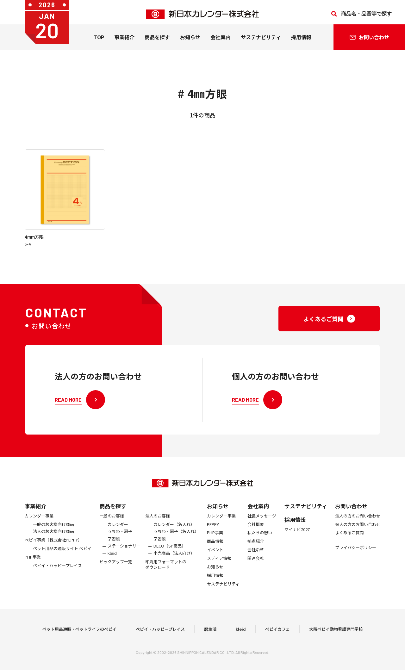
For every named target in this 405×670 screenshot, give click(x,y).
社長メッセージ (261, 520)
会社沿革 (255, 554)
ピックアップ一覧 (115, 566)
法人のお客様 (157, 520)
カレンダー (118, 528)
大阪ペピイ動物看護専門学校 (336, 631)
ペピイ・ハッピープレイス (57, 570)
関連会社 (255, 562)
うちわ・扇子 (120, 535)
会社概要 (255, 528)
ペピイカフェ (277, 631)
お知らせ (190, 41)
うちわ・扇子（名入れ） (176, 535)
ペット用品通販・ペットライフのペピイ (79, 631)
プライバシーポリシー (355, 551)
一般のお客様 (111, 520)
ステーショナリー (124, 550)
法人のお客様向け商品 (53, 535)
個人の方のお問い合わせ (357, 528)
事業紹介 (124, 41)
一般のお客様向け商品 (53, 528)
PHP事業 (33, 561)
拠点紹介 (255, 545)
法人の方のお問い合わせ (357, 520)
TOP (99, 41)
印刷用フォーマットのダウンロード (165, 568)
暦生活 (210, 631)
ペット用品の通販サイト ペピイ (62, 552)
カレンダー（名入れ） (174, 528)
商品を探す (112, 510)
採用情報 (301, 41)
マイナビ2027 (297, 533)
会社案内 (220, 41)
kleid (112, 557)
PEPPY (213, 528)
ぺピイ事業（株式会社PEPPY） (53, 544)
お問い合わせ (351, 510)
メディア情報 (219, 562)
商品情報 (215, 545)
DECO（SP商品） (169, 550)
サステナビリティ (261, 41)
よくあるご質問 (349, 537)
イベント (215, 554)
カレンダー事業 (39, 520)
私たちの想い (259, 537)
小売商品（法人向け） (174, 557)
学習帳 (114, 543)
